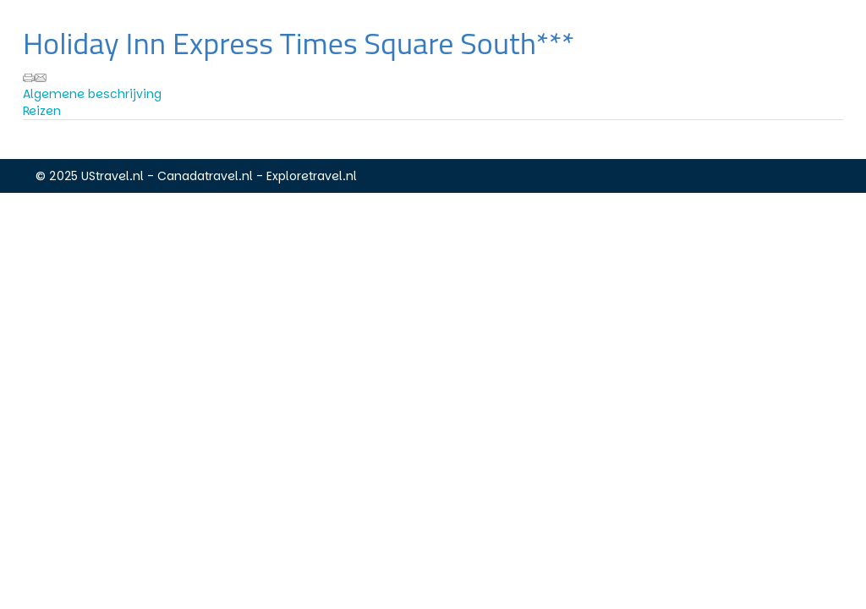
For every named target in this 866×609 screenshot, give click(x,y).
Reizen (42, 110)
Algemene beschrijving (92, 93)
